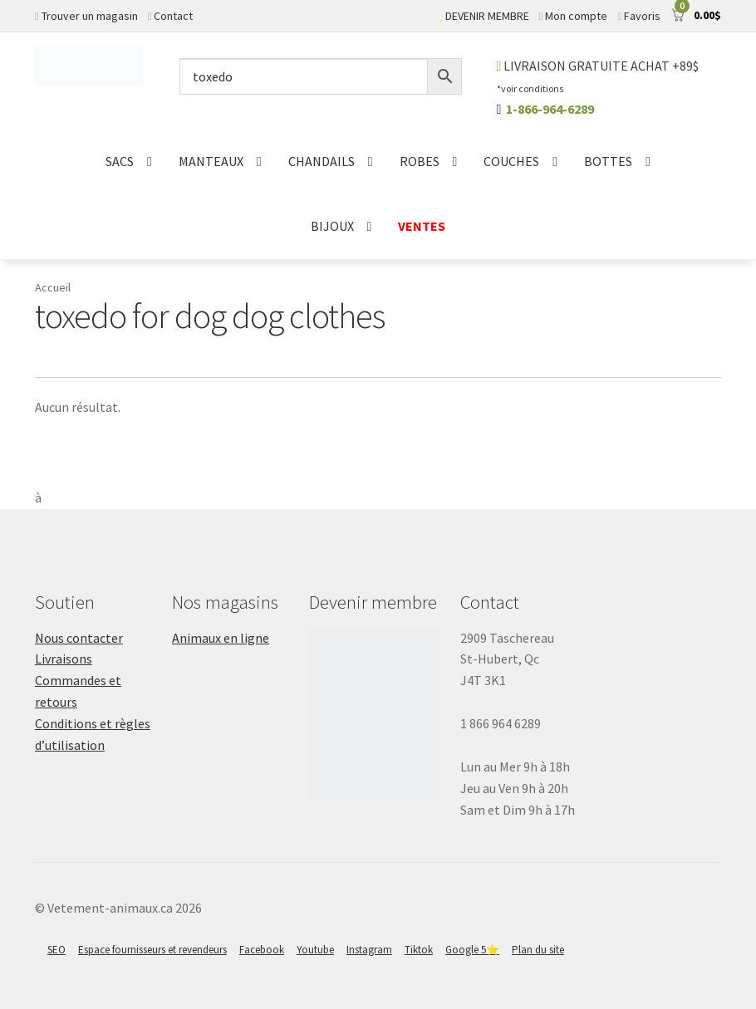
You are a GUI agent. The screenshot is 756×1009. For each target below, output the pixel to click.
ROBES (419, 161)
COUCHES (511, 161)
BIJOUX (332, 226)
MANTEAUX (211, 161)
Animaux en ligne (220, 637)
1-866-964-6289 (550, 108)
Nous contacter (79, 637)
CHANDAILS (321, 161)
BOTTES (608, 161)
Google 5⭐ (472, 950)
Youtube (315, 950)
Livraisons (63, 658)
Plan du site (538, 950)
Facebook (261, 950)
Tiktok (419, 950)
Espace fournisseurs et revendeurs (152, 950)
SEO (56, 950)
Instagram (369, 950)
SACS (120, 161)
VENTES (421, 226)
